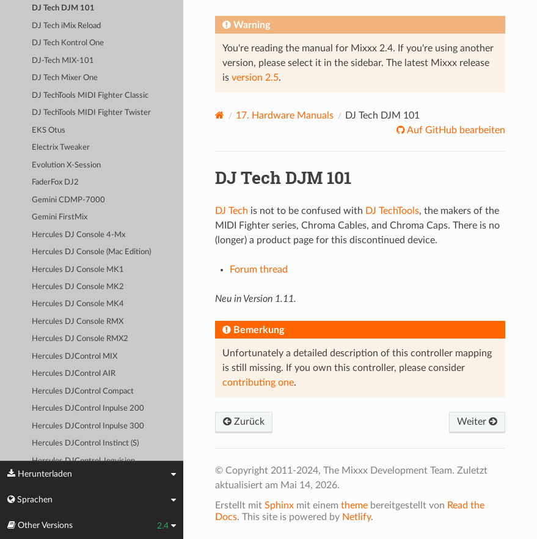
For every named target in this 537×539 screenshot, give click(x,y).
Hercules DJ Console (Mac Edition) (91, 252)
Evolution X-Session (66, 165)
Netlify (356, 517)
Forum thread (259, 269)
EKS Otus (48, 130)
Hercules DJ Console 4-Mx (78, 235)
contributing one (258, 382)
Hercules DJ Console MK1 (78, 270)
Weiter (477, 422)
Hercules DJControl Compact (83, 391)
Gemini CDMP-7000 (68, 200)
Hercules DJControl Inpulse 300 (88, 426)
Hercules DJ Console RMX (77, 322)
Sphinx (279, 505)
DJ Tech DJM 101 (63, 8)
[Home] (219, 115)
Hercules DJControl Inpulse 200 (88, 409)
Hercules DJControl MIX (74, 357)
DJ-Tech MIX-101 (63, 61)
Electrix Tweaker (61, 148)
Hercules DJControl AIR (73, 374)
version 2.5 (255, 77)
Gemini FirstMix (59, 217)
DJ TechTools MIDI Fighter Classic (90, 96)
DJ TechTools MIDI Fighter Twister (91, 113)
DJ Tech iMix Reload (66, 26)
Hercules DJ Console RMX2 (80, 339)
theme (354, 505)
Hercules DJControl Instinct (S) (85, 443)
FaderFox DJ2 (55, 182)
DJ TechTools (392, 211)
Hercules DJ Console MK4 (78, 304)
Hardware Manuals (285, 115)
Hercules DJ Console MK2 (78, 287)
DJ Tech (231, 211)
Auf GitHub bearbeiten (455, 130)
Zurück (244, 422)
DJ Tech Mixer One (65, 78)
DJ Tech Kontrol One (68, 43)
